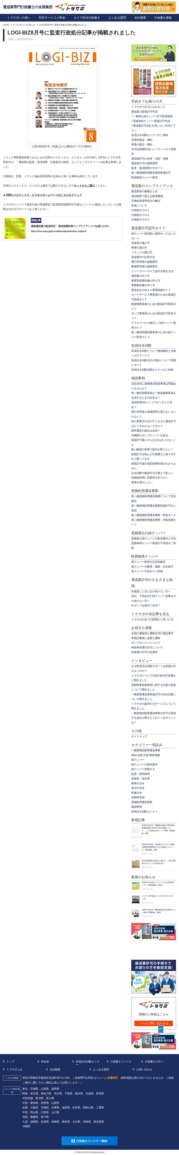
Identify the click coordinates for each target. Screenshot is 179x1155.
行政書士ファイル (120, 1061)
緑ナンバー (137, 759)
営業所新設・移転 (141, 139)
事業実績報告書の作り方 (145, 280)
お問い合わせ (144, 1069)
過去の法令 (137, 787)
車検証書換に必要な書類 (145, 638)
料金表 (45, 1061)
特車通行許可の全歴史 (144, 652)
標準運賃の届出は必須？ (145, 430)
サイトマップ (139, 736)
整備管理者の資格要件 (144, 266)
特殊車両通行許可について (147, 647)
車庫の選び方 (139, 247)
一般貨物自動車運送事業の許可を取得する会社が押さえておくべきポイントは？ (153, 718)
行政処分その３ (140, 219)
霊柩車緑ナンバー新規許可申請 (151, 121)
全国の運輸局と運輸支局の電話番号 (152, 633)
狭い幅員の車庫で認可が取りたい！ (152, 449)
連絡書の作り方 (140, 275)
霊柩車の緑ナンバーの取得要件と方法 (153, 538)
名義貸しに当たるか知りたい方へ (151, 591)
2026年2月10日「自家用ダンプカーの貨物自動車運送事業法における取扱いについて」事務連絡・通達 (158, 847)
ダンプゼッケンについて (145, 642)
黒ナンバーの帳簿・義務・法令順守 (152, 566)
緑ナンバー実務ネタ (143, 769)
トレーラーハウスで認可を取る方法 (152, 271)
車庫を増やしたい (141, 482)
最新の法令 (137, 783)
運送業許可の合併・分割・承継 (149, 158)
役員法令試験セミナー (144, 811)
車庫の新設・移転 (141, 144)
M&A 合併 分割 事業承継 (145, 755)
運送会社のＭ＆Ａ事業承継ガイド (151, 290)
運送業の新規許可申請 (144, 111)
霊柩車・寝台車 (140, 778)
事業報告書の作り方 (143, 285)
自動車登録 (137, 797)
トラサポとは (14, 1069)
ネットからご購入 (84, 185)
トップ (10, 1061)
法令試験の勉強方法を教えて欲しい (152, 473)
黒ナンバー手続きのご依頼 (147, 571)
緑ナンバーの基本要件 (144, 764)
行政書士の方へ (154, 1061)
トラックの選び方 (141, 252)
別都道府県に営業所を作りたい (149, 477)
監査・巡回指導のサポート (147, 168)
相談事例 (136, 806)
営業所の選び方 (140, 243)
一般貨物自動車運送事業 (145, 750)
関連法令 (136, 792)
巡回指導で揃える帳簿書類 (147, 196)
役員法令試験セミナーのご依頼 (149, 135)
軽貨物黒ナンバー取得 (144, 177)
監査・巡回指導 (140, 773)
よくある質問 (101, 1069)
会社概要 (55, 1069)
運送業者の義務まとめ (144, 191)
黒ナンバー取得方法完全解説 (148, 561)
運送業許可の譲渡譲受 (144, 163)
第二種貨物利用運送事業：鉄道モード (153, 515)
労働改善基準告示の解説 (145, 200)
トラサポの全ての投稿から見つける (152, 619)
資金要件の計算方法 (143, 257)
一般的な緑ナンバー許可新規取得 (153, 116)
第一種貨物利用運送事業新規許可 (151, 172)
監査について (139, 205)
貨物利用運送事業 (141, 802)
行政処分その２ (140, 214)
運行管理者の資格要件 (144, 261)
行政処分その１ (140, 210)
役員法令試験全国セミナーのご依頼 (152, 369)
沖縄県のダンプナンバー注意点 (149, 435)
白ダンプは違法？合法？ (145, 605)
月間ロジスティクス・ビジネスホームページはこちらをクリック (44, 195)
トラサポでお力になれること (148, 106)
